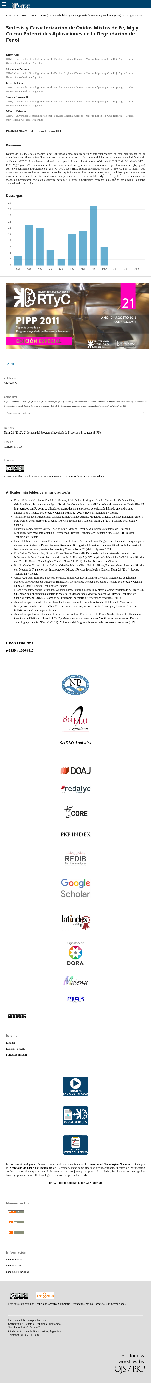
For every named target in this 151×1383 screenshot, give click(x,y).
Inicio (9, 15)
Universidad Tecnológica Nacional (109, 1164)
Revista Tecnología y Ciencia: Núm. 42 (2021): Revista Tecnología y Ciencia (74, 512)
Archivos (22, 15)
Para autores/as (14, 1265)
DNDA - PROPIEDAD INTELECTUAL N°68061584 (75, 1183)
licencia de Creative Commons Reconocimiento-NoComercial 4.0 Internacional (80, 1303)
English (10, 1042)
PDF (12, 363)
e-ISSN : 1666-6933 (19, 643)
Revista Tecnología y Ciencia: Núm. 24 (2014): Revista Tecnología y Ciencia (73, 561)
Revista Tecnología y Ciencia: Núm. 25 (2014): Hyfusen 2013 (75, 549)
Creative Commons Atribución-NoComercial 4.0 (78, 476)
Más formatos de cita (19, 413)
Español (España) (16, 1048)
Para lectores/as (14, 1259)
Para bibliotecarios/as (17, 1271)
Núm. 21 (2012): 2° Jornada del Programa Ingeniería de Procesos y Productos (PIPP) (76, 15)
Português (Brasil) (16, 1054)
